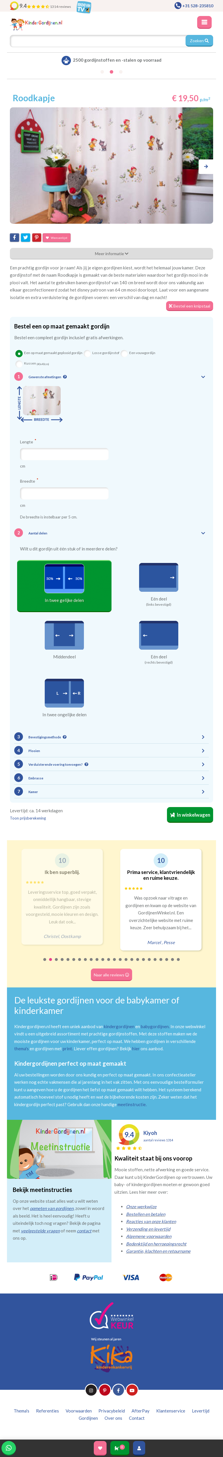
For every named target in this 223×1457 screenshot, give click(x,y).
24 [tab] (178, 963)
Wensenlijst (56, 237)
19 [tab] (149, 963)
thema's (21, 1048)
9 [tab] (91, 963)
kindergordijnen (119, 1026)
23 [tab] (173, 963)
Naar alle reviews (111, 974)
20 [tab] (155, 963)
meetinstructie (132, 1104)
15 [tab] (126, 963)
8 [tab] (85, 963)
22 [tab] (167, 963)
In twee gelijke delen (64, 600)
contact (84, 1230)
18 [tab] (143, 963)
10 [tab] (97, 963)
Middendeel (64, 656)
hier (136, 1048)
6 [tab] (74, 963)
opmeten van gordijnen (51, 1208)
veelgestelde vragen (40, 1230)
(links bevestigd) (158, 605)
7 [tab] (80, 963)
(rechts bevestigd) (159, 662)
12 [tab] (109, 963)
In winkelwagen (190, 815)
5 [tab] (68, 963)
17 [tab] (138, 963)
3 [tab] (56, 963)
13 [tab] (114, 963)
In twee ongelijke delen (64, 714)
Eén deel (159, 598)
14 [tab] (120, 963)
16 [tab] (132, 963)
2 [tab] (51, 963)
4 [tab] (62, 963)
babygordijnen (155, 1026)
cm (22, 465)
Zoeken (199, 40)
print (67, 1048)
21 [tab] (161, 963)
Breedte (29, 481)
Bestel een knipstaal (189, 305)
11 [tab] (103, 963)
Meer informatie (111, 253)
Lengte (28, 441)
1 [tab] (45, 963)
